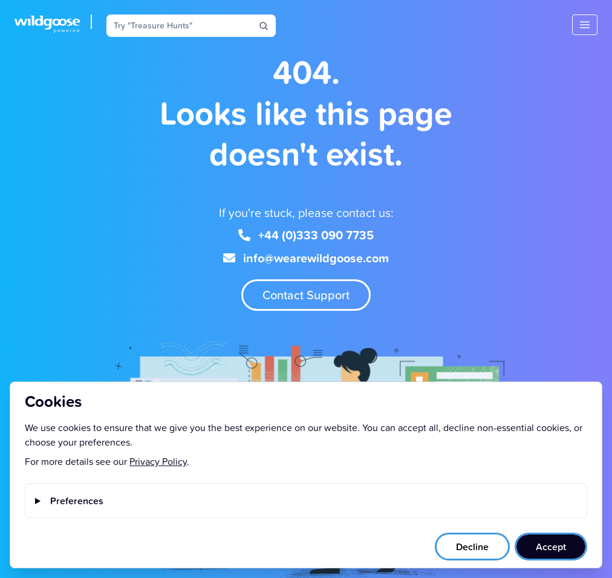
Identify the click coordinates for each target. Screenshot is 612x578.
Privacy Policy (158, 461)
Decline (472, 546)
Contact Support (306, 295)
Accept (551, 546)
